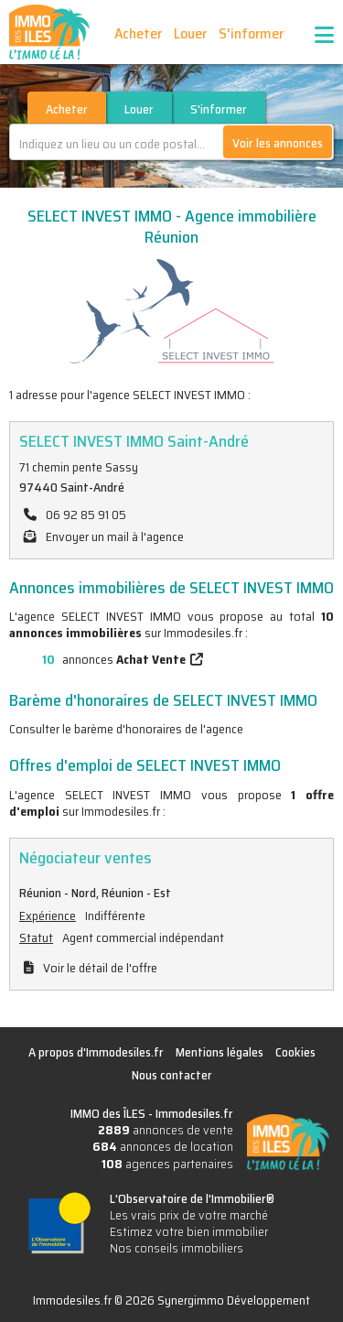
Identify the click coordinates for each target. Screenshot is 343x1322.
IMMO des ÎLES (49, 32)
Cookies (295, 1052)
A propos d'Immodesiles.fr (96, 1052)
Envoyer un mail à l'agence (115, 536)
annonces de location (162, 1146)
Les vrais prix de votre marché (189, 1215)
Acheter (138, 33)
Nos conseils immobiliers (176, 1248)
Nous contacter (172, 1075)
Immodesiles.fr (194, 1113)
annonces (97, 659)
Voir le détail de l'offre (100, 968)
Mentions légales (219, 1052)
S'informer (251, 33)
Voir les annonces (277, 143)
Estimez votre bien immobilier (189, 1231)
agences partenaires (167, 1164)
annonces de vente (165, 1130)
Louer (190, 33)
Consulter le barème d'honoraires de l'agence (126, 729)
